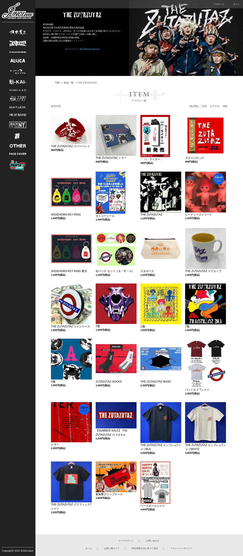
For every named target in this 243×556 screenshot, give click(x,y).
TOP (57, 82)
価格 (225, 106)
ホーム (88, 548)
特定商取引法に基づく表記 (145, 548)
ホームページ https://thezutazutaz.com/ (82, 49)
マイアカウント (126, 540)
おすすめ (215, 106)
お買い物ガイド (111, 548)
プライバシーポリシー (181, 548)
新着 (204, 106)
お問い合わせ (152, 540)
